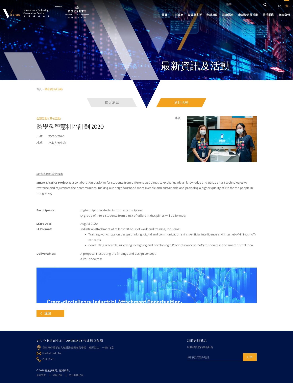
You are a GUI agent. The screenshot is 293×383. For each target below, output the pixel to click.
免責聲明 (41, 375)
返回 (45, 313)
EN (279, 6)
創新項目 (212, 14)
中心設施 (177, 14)
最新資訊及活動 (248, 14)
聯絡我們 (284, 14)
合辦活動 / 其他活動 (49, 118)
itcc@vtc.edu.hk (51, 353)
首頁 (164, 14)
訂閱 (250, 357)
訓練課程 (228, 14)
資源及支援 (195, 14)
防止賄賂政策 (76, 375)
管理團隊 (268, 14)
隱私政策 (57, 375)
